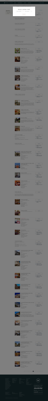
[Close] (34, 8)
